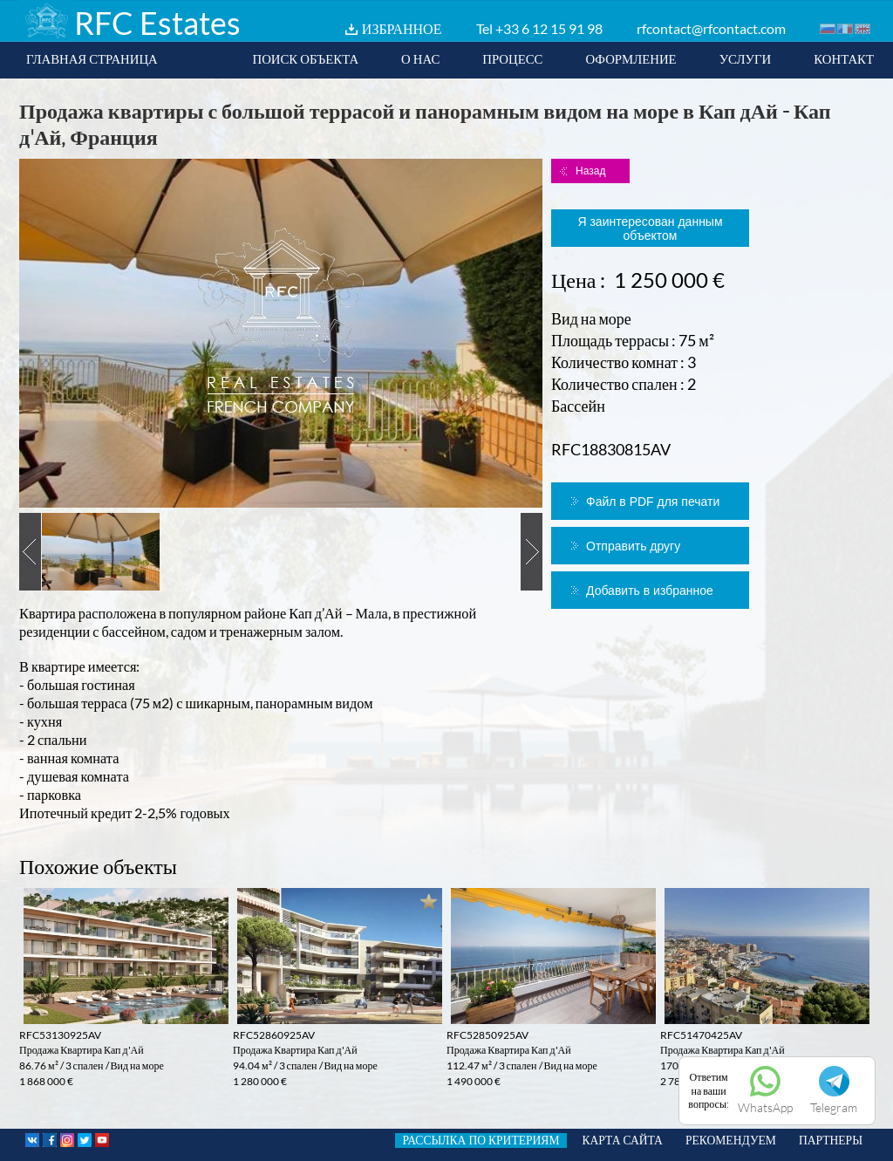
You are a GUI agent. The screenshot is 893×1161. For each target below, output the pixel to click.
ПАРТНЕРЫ (830, 1140)
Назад (590, 171)
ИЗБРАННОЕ (402, 28)
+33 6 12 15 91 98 (549, 28)
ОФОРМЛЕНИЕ (630, 58)
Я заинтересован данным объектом (649, 228)
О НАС (420, 58)
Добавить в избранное (649, 591)
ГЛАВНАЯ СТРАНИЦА (92, 58)
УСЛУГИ (745, 58)
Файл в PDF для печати (652, 502)
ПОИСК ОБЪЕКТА (305, 58)
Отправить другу (633, 546)
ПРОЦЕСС (512, 58)
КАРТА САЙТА (623, 1140)
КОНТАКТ (844, 58)
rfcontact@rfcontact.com (711, 28)
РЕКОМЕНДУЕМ (730, 1140)
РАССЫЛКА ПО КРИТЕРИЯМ (480, 1140)
